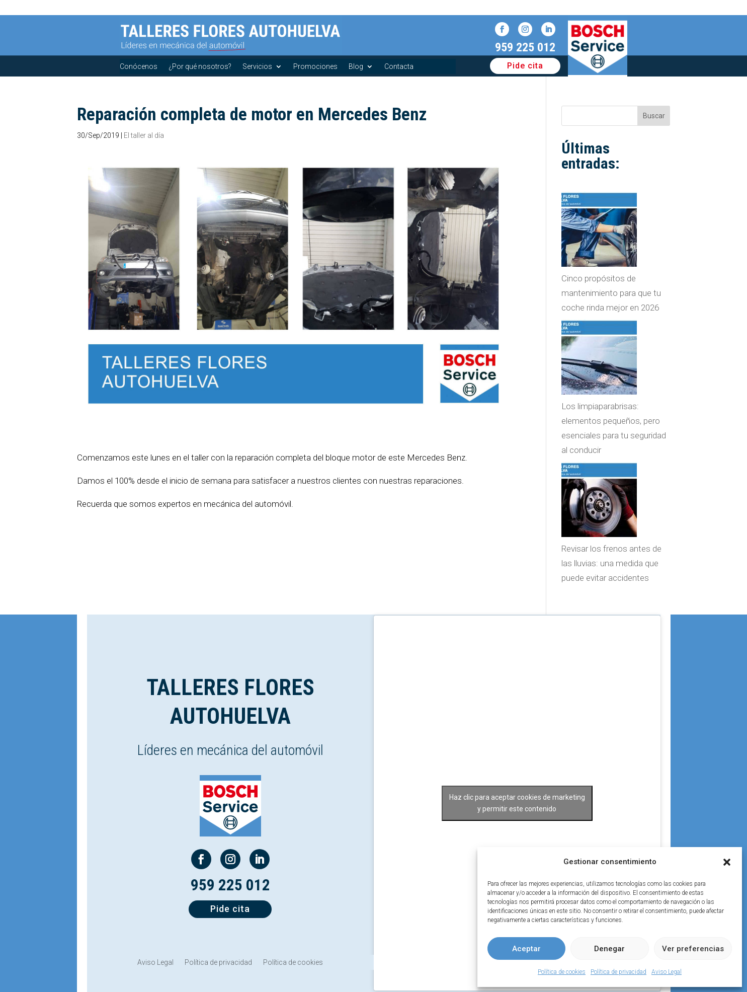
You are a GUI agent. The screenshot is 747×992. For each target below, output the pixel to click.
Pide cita (525, 65)
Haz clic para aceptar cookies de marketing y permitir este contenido (517, 803)
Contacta (398, 66)
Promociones (315, 66)
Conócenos (138, 66)
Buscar (654, 116)
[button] (727, 862)
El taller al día (144, 135)
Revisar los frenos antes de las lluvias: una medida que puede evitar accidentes (611, 563)
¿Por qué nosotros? (200, 66)
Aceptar (526, 948)
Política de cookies (562, 971)
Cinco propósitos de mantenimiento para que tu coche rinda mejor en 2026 (611, 293)
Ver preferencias (693, 948)
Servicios (257, 66)
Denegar (609, 948)
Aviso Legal (666, 971)
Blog (356, 66)
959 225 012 (525, 47)
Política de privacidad (618, 971)
